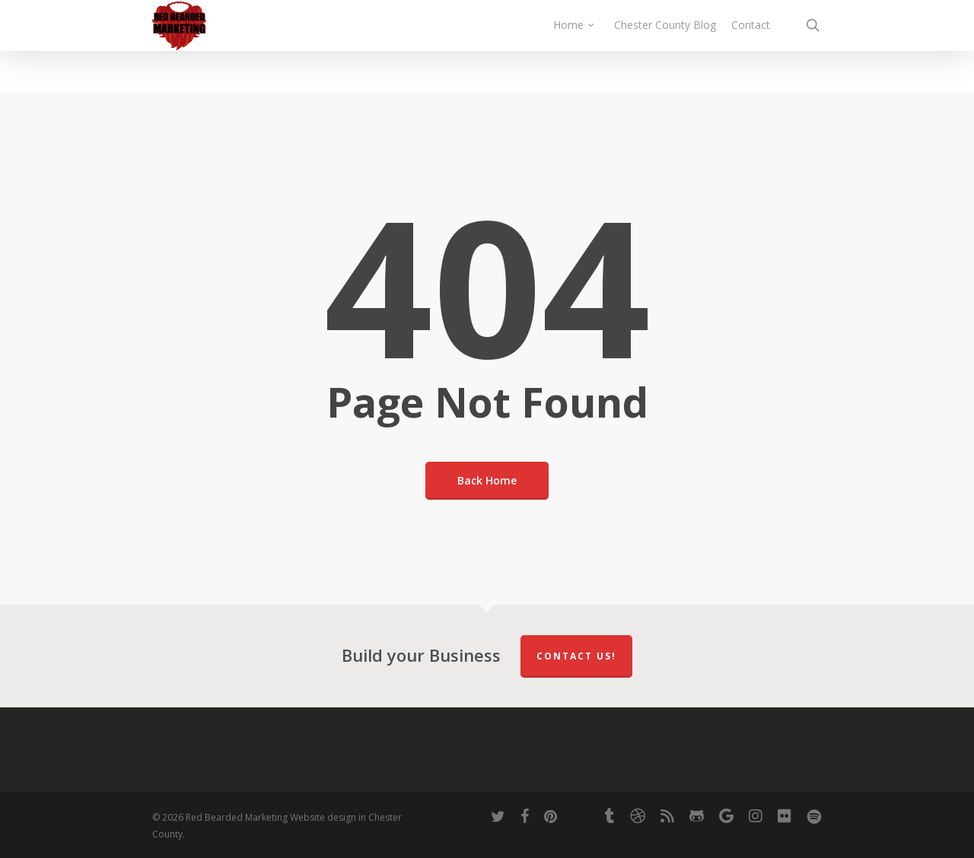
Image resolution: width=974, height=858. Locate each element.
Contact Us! (576, 656)
